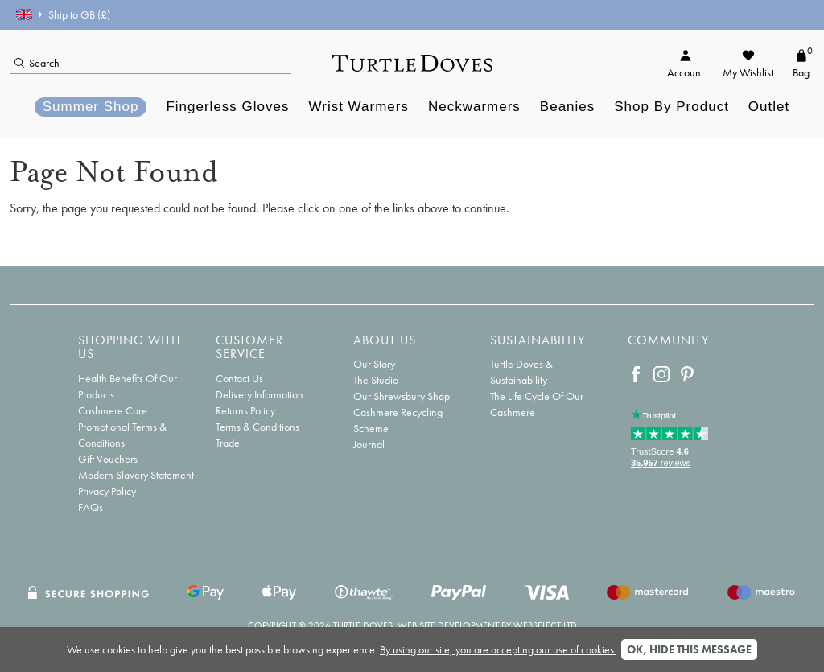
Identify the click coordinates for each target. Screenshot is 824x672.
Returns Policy (245, 410)
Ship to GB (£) (63, 14)
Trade (228, 442)
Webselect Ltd (545, 625)
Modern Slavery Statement (136, 475)
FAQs (90, 507)
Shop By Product (671, 106)
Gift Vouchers (108, 458)
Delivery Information (259, 394)
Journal (369, 444)
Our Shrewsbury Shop (401, 396)
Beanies (567, 106)
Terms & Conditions (257, 426)
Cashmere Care (112, 410)
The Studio (375, 380)
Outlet (768, 106)
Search (37, 63)
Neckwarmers (474, 106)
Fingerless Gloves (227, 106)
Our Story (374, 364)
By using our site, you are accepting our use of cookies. (498, 649)
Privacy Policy (107, 491)
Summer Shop (91, 106)
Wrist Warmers (359, 106)
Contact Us (239, 378)
